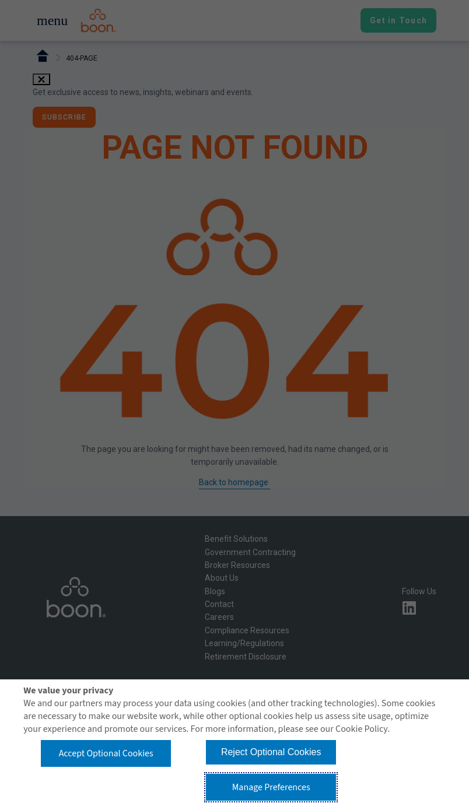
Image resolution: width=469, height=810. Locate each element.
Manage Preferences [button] (271, 787)
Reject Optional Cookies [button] (271, 752)
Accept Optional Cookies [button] (106, 753)
